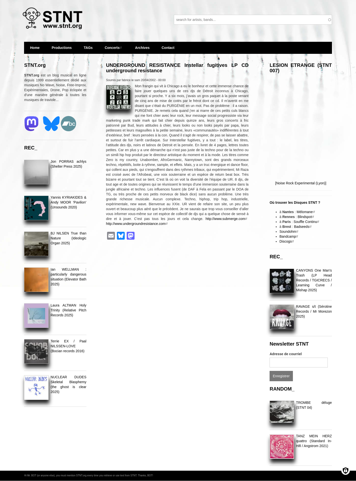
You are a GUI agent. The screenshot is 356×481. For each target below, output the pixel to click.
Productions (62, 48)
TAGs (88, 50)
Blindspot (306, 217)
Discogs (287, 241)
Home (35, 48)
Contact (168, 48)
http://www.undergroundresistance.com (137, 224)
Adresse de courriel (286, 354)
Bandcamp (289, 236)
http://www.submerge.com (226, 219)
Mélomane (306, 212)
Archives (142, 50)
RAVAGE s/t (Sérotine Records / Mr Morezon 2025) (314, 311)
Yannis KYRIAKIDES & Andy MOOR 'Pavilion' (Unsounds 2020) (68, 202)
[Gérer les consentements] (345, 470)
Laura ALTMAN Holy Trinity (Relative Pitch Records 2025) (68, 310)
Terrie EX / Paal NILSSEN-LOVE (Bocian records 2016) (68, 346)
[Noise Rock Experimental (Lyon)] (300, 183)
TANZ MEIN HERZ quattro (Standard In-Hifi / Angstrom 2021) (314, 441)
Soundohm (289, 231)
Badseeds (303, 227)
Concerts (114, 47)
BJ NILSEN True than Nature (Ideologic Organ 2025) (68, 238)
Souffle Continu (307, 222)
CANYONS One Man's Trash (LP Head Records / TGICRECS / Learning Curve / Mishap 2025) (314, 280)
